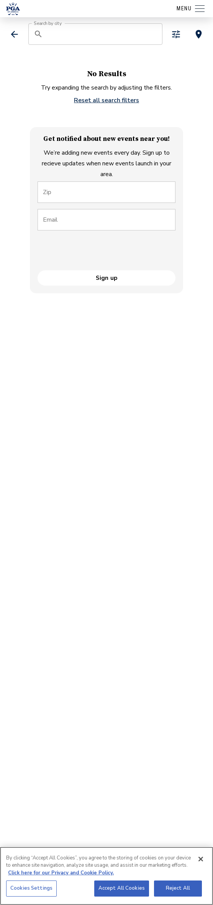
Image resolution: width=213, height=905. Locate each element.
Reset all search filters (106, 100)
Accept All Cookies (121, 888)
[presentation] (96, 251)
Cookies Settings (31, 888)
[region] (106, 876)
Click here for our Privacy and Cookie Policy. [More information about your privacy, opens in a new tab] (61, 872)
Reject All (178, 888)
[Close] (200, 859)
